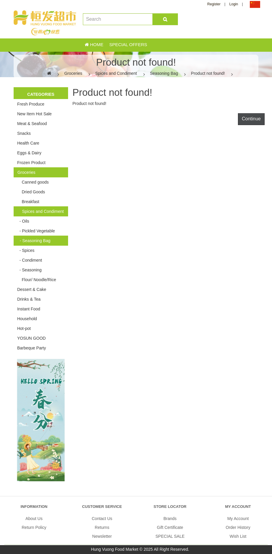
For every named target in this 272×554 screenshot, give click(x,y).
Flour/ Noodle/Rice (36, 279)
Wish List (238, 536)
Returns (102, 527)
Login (233, 4)
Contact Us (102, 518)
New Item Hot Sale (34, 113)
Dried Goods (31, 191)
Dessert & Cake (31, 289)
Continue (251, 118)
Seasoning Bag (164, 73)
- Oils (23, 221)
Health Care (28, 143)
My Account (238, 518)
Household (27, 318)
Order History (238, 527)
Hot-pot (24, 328)
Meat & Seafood (32, 123)
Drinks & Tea (29, 299)
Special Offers (128, 44)
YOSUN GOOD (31, 338)
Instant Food (28, 309)
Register (214, 4)
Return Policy (34, 527)
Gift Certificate (170, 527)
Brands (169, 518)
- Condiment (29, 260)
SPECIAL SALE (169, 536)
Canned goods (33, 182)
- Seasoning (29, 270)
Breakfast (28, 201)
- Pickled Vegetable (36, 231)
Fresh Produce (30, 104)
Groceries (73, 73)
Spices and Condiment (116, 73)
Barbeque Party (31, 348)
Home (94, 44)
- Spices (25, 250)
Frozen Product (31, 162)
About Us (34, 518)
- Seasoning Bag (33, 240)
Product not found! (208, 73)
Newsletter (102, 536)
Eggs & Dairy (29, 152)
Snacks (24, 133)
